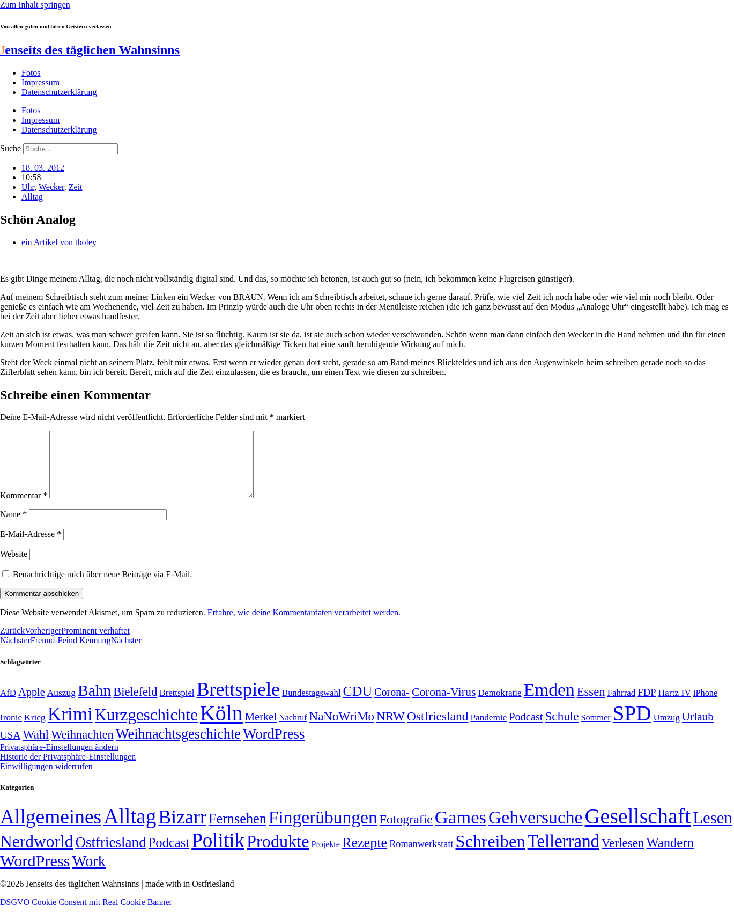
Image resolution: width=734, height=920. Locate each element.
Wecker (51, 187)
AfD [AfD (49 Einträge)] (8, 706)
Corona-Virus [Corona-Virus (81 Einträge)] (444, 704)
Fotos (31, 72)
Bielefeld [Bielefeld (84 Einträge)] (135, 704)
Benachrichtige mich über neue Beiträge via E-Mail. (102, 587)
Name (13, 527)
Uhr (27, 187)
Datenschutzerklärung (59, 92)
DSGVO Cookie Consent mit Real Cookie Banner (86, 914)
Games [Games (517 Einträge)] (460, 830)
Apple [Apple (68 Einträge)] (31, 705)
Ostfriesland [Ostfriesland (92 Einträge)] (438, 729)
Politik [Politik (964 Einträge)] (217, 853)
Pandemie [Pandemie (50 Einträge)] (488, 730)
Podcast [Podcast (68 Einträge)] (526, 729)
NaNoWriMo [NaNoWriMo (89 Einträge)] (341, 729)
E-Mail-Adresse (30, 546)
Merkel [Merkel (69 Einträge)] (261, 729)
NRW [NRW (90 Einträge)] (390, 729)
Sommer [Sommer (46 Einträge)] (596, 730)
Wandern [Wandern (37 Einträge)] (669, 855)
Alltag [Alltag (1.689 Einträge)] (129, 829)
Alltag (32, 196)
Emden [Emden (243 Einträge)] (549, 702)
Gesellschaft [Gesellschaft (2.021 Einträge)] (638, 829)
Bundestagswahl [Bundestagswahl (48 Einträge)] (311, 706)
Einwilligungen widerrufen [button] (46, 779)
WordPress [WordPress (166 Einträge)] (35, 874)
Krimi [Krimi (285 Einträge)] (70, 727)
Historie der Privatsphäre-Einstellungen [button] (68, 769)
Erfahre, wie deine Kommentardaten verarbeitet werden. (304, 625)
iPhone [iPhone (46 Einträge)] (705, 706)
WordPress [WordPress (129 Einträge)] (274, 747)
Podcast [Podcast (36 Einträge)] (169, 855)
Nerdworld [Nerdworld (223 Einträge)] (36, 854)
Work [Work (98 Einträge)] (89, 874)
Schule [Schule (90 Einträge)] (562, 729)
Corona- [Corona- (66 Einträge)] (392, 705)
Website (13, 566)
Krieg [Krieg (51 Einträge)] (35, 730)
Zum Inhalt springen (35, 4)
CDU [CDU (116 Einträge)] (358, 704)
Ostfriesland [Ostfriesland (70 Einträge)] (110, 855)
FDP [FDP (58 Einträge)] (646, 705)
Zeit (76, 187)
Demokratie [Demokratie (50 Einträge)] (500, 706)
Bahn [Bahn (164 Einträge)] (94, 703)
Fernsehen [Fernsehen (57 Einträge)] (237, 832)
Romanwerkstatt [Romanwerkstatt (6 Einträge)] (421, 856)
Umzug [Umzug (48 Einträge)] (667, 730)
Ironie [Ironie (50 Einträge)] (11, 730)
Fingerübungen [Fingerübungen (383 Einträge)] (323, 830)
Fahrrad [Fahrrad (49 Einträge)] (621, 706)
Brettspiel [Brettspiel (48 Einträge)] (177, 706)
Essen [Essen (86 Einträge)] (591, 704)
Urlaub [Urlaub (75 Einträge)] (698, 729)
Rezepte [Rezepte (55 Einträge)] (364, 855)
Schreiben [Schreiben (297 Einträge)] (490, 854)
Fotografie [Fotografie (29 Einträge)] (406, 832)
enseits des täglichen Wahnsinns (90, 50)
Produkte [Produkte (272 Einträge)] (278, 854)
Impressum (40, 82)
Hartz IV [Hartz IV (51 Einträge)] (674, 705)
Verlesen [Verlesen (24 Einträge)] (623, 856)
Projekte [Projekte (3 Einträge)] (326, 857)
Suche (10, 148)
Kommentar (23, 508)
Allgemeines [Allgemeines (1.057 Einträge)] (50, 830)
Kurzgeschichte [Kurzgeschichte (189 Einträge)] (146, 727)
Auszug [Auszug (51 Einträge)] (61, 705)
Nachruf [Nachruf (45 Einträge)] (293, 730)
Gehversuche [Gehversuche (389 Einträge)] (535, 830)
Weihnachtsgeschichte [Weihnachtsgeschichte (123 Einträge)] (178, 747)
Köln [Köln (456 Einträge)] (221, 726)
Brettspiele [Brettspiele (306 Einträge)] (238, 702)
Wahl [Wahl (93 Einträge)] (36, 747)
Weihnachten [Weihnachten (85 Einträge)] (82, 747)
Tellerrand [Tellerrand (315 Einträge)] (563, 854)
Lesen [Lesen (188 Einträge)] (712, 830)
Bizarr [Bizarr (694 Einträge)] (182, 830)
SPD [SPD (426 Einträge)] (632, 726)
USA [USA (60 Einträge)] (10, 748)
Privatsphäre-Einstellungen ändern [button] (59, 759)
